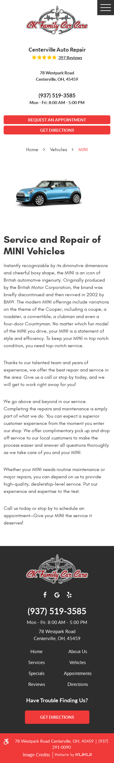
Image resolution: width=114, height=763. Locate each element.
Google (57, 595)
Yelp (69, 595)
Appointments (78, 673)
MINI (83, 149)
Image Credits (37, 754)
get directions (57, 717)
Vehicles (58, 149)
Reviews (36, 684)
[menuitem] (36, 651)
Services (36, 662)
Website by (72, 755)
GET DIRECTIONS (57, 130)
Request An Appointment (57, 120)
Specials (36, 673)
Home (32, 149)
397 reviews (70, 58)
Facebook (45, 595)
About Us (77, 651)
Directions (77, 684)
